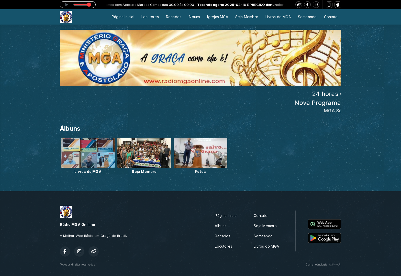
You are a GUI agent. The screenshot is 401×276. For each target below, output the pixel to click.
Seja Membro (246, 17)
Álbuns (194, 17)
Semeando (307, 17)
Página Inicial (123, 17)
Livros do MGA (278, 17)
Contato (331, 17)
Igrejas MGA (217, 17)
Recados (173, 17)
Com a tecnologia (323, 264)
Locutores (150, 17)
